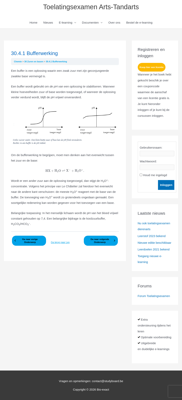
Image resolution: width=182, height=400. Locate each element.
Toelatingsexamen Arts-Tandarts (91, 7)
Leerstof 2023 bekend (152, 236)
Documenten (90, 23)
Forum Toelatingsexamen (154, 296)
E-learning (65, 23)
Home (33, 23)
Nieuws (48, 23)
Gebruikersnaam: (151, 148)
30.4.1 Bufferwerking (57, 62)
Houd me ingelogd (155, 175)
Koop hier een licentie (152, 67)
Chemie (18, 62)
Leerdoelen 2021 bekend (154, 249)
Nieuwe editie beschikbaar (155, 243)
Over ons (114, 23)
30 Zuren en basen (34, 62)
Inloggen (167, 185)
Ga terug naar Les (60, 243)
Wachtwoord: (148, 162)
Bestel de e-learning (139, 23)
